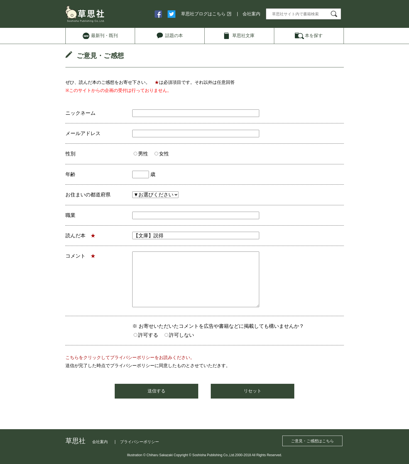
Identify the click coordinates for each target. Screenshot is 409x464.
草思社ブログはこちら (203, 13)
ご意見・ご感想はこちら (312, 441)
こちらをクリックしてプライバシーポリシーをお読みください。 (130, 357)
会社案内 (251, 13)
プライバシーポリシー (139, 441)
